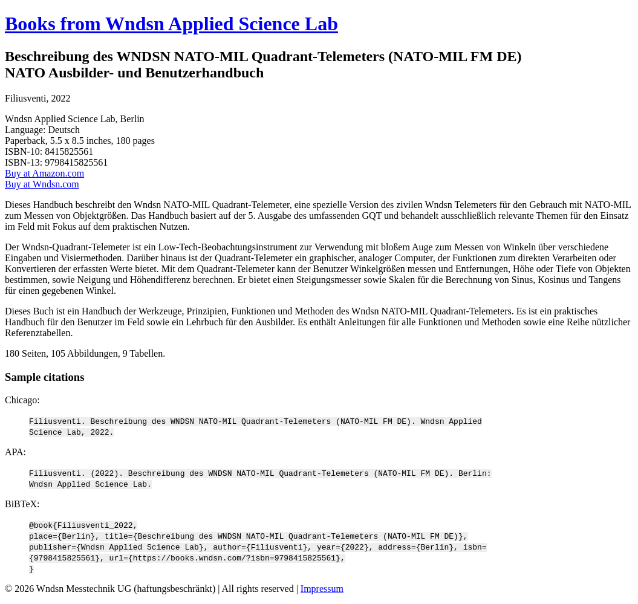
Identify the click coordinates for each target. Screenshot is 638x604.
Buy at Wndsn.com (42, 184)
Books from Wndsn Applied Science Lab (171, 23)
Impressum (322, 588)
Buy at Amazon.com (44, 173)
